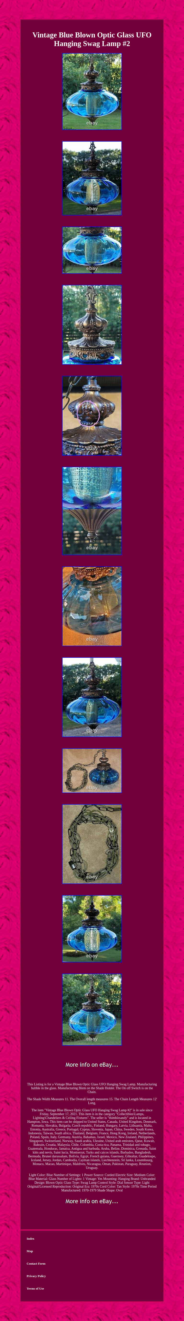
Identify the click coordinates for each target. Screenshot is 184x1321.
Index (30, 1238)
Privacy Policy (36, 1276)
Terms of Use (35, 1288)
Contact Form (36, 1263)
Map (30, 1251)
